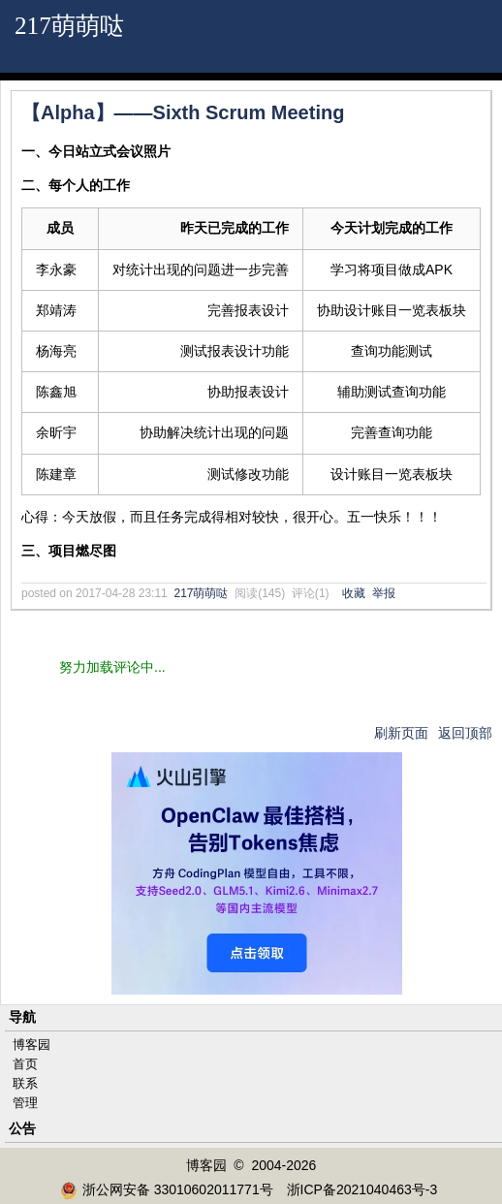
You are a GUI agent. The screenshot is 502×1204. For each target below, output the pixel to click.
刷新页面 (401, 733)
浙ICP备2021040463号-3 (362, 1189)
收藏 (353, 593)
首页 (25, 1064)
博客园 (31, 1044)
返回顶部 (465, 733)
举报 (383, 593)
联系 (25, 1083)
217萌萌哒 (69, 26)
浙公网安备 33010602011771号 (166, 1189)
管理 (25, 1102)
